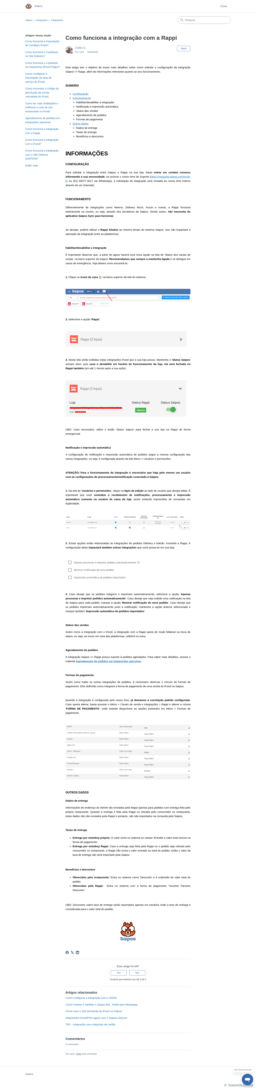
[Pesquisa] (204, 20)
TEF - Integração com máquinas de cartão (90, 1024)
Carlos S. (80, 47)
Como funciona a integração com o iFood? (42, 141)
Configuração (80, 93)
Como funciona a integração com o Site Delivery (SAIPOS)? (42, 154)
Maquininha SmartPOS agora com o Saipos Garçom (96, 1017)
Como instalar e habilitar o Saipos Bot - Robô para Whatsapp (101, 1004)
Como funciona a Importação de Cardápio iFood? (42, 43)
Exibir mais (31, 165)
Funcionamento (82, 98)
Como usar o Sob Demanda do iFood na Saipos (94, 1011)
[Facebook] (67, 952)
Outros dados (81, 123)
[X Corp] (72, 952)
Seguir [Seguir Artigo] (184, 48)
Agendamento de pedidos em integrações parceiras (42, 120)
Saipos (28, 20)
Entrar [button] (223, 6)
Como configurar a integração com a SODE (91, 997)
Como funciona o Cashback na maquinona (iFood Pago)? (42, 64)
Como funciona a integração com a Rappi (42, 130)
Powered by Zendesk (240, 1084)
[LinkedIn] (77, 952)
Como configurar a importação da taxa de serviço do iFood (38, 77)
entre (78, 1054)
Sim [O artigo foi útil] (119, 973)
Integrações (42, 20)
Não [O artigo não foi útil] (137, 973)
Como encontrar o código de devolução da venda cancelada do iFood (42, 92)
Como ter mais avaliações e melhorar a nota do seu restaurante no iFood (41, 107)
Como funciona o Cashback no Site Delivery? (41, 54)
